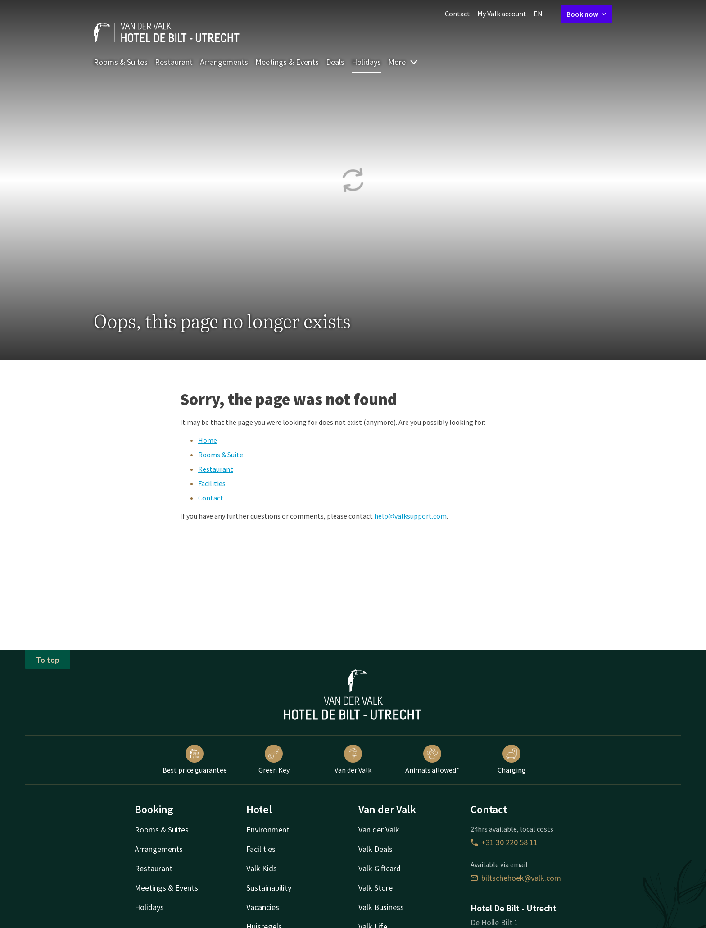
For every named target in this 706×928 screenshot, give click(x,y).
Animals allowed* (432, 759)
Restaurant (174, 62)
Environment (268, 829)
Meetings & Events (287, 62)
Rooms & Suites (121, 62)
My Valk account (501, 13)
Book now (586, 13)
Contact (457, 13)
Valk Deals (375, 849)
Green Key (274, 759)
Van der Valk (353, 759)
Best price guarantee (195, 759)
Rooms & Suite (220, 454)
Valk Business (381, 907)
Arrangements (224, 62)
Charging (512, 759)
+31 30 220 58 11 (504, 842)
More (403, 62)
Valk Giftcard (379, 868)
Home (207, 440)
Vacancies (262, 907)
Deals (335, 62)
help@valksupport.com (410, 515)
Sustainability (268, 888)
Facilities (212, 483)
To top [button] (47, 660)
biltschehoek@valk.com (516, 878)
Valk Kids (261, 868)
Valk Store (375, 888)
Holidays (366, 62)
